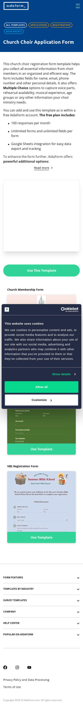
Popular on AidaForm (18, 634)
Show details (61, 374)
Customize (42, 400)
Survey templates (15, 600)
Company (9, 611)
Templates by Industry (18, 589)
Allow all (41, 387)
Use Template (41, 449)
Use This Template (41, 270)
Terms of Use (12, 687)
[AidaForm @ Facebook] (5, 667)
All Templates (15, 25)
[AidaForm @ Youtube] (29, 667)
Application (38, 25)
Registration (61, 25)
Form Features (13, 577)
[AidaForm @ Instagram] (17, 667)
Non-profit (14, 31)
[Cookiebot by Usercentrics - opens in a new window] (60, 309)
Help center (11, 623)
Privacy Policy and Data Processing (26, 680)
